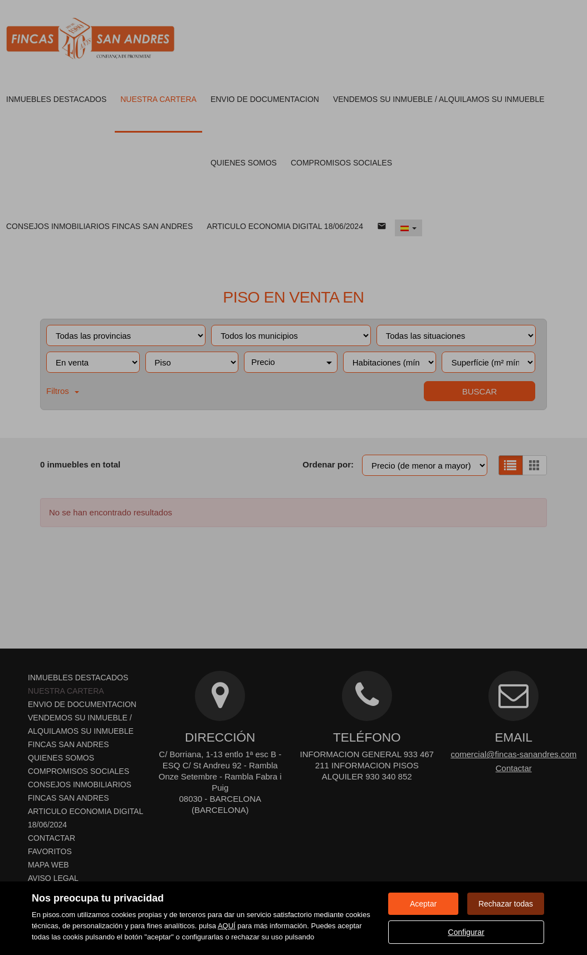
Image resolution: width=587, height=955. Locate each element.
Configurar (466, 932)
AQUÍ (227, 926)
